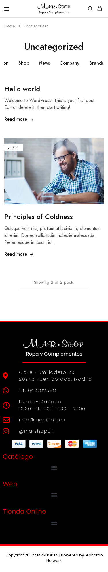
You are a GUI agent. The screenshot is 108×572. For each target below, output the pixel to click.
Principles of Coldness (38, 216)
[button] (54, 467)
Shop (23, 63)
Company (69, 63)
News (44, 63)
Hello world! (23, 89)
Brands (96, 63)
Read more (19, 119)
